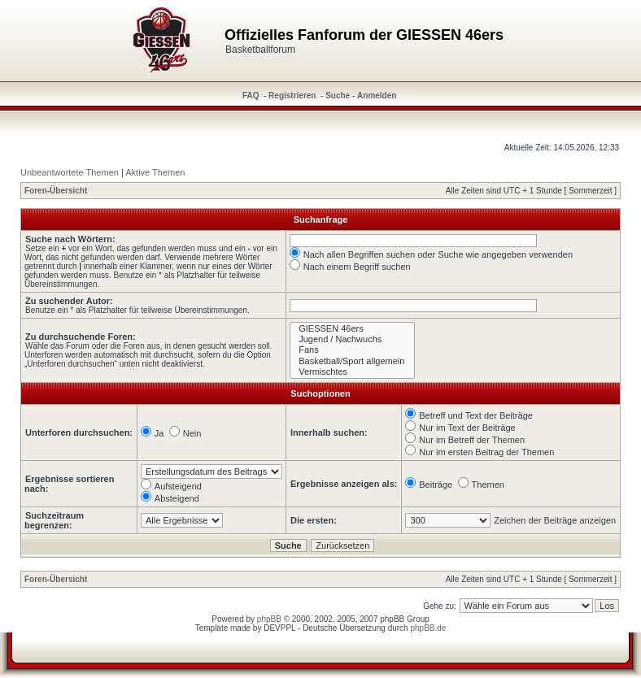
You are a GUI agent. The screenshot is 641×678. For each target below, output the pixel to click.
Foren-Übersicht (55, 190)
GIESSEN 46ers (352, 329)
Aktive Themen (155, 172)
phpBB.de (428, 628)
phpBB (269, 619)
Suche (337, 95)
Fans (352, 350)
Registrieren (292, 95)
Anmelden (376, 95)
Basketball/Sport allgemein (352, 361)
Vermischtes (352, 372)
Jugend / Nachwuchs (352, 339)
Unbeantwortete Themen (69, 172)
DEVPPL (279, 628)
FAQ (250, 95)
